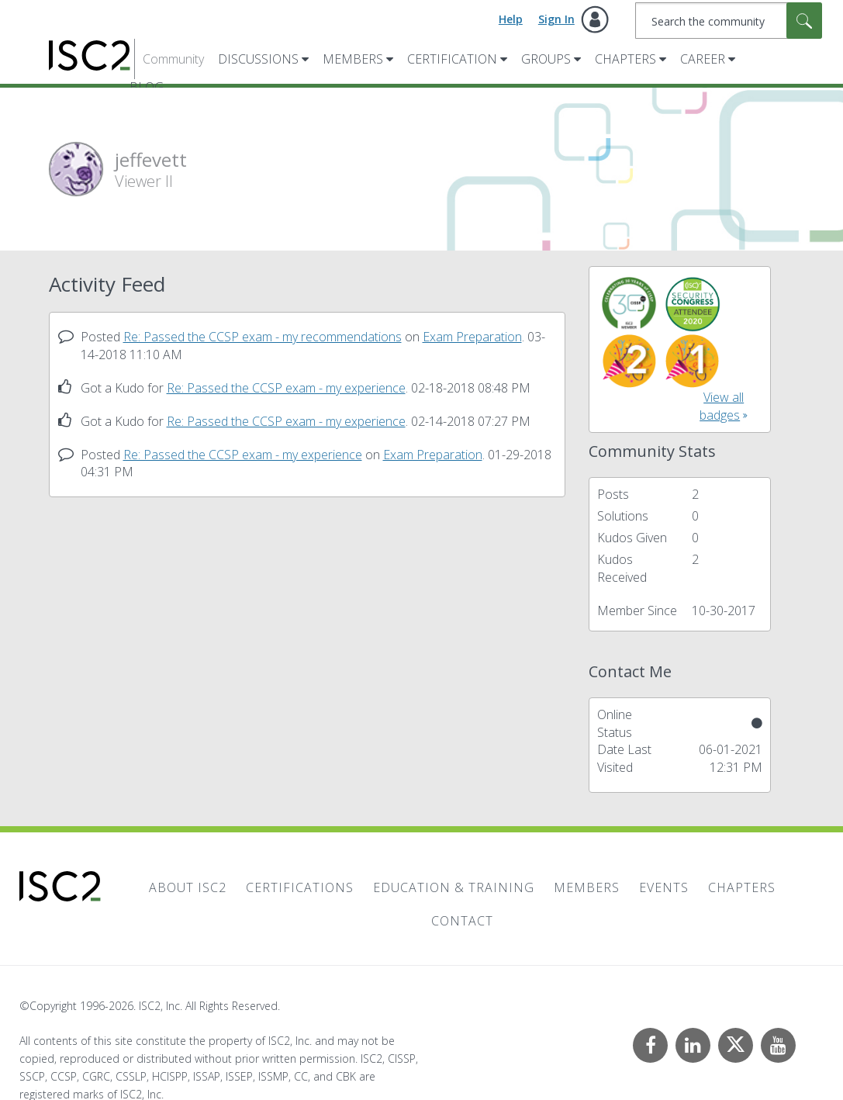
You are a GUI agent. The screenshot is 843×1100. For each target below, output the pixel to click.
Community (173, 58)
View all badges (722, 406)
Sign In (556, 19)
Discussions (258, 58)
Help (511, 19)
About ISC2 (187, 887)
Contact (462, 920)
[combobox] (728, 20)
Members (353, 58)
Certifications (300, 887)
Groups (546, 58)
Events (664, 887)
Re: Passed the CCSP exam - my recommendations (262, 336)
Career (702, 58)
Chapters (625, 58)
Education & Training (453, 887)
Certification (452, 58)
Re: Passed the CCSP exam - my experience (286, 387)
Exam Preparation (472, 336)
